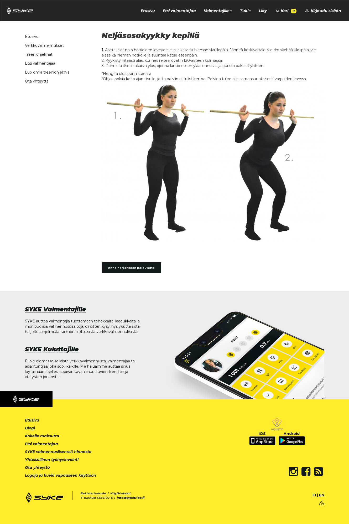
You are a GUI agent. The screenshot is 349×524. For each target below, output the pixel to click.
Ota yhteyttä (37, 81)
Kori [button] (286, 10)
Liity (263, 10)
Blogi (30, 428)
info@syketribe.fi (130, 498)
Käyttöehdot (120, 493)
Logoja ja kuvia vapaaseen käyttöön (60, 475)
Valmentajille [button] (218, 10)
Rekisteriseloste (93, 493)
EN (321, 495)
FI (314, 495)
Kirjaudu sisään (322, 10)
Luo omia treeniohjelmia (47, 72)
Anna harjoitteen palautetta (131, 268)
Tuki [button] (245, 10)
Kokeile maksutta (42, 436)
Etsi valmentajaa (179, 10)
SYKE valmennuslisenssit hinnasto (58, 451)
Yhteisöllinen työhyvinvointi (52, 459)
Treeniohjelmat (39, 54)
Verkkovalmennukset (44, 45)
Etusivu (148, 10)
